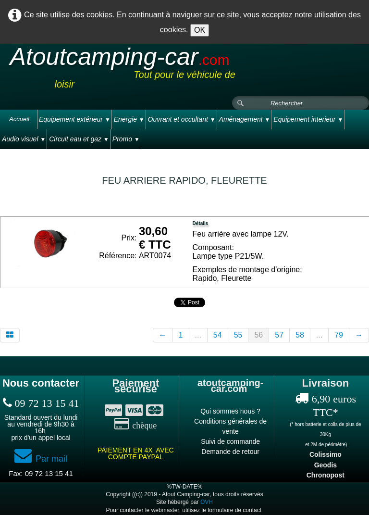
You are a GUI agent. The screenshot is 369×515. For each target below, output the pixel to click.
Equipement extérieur (75, 119)
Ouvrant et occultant (182, 119)
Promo (126, 139)
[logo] (184, 70)
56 (258, 335)
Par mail (40, 459)
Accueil (19, 119)
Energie (129, 119)
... (198, 335)
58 (299, 335)
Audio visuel (24, 139)
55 (238, 335)
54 (217, 335)
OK (199, 30)
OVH (206, 502)
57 (279, 335)
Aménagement (245, 119)
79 (338, 335)
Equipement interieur (308, 119)
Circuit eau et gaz (79, 139)
